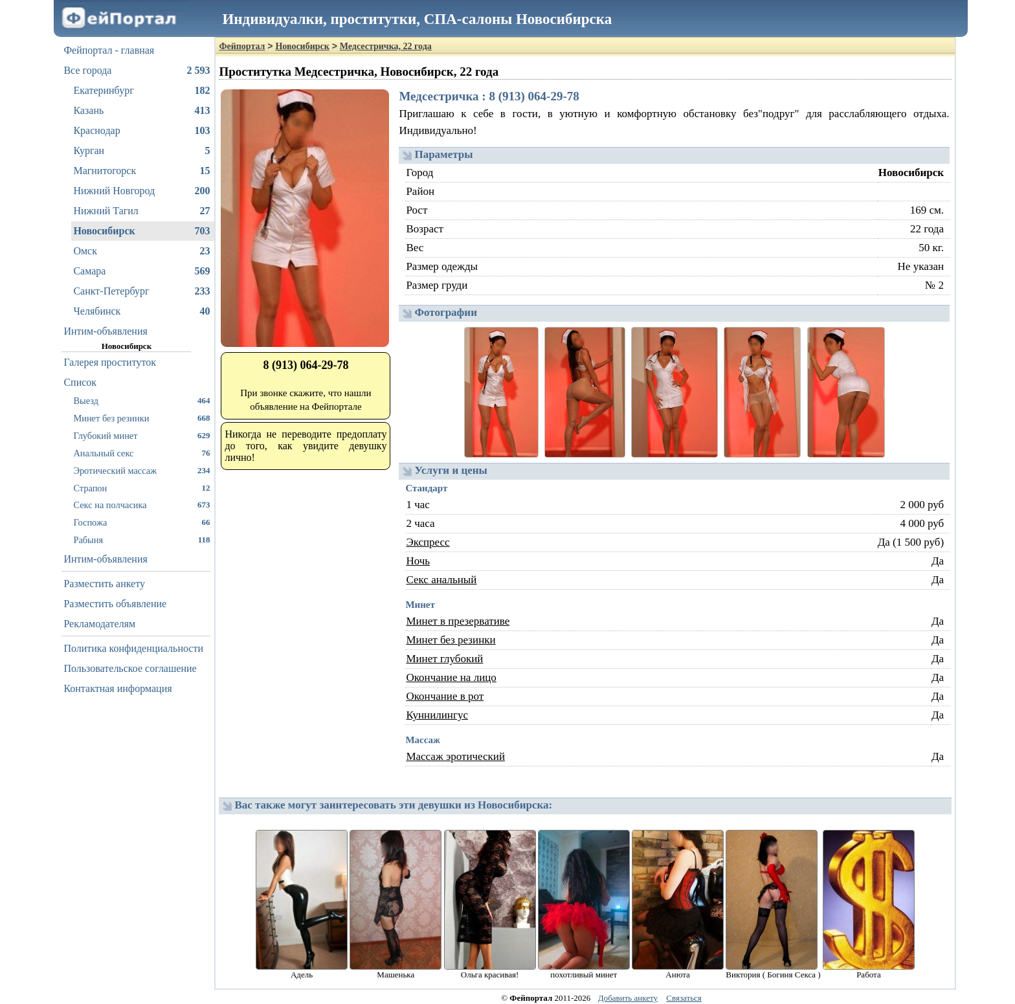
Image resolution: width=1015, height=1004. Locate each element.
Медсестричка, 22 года (386, 46)
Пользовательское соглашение (129, 668)
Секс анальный (441, 580)
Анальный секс (141, 452)
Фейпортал (242, 46)
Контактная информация (117, 688)
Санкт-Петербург (141, 291)
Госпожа (141, 522)
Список (79, 382)
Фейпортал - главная (108, 50)
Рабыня (141, 539)
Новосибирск (141, 231)
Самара (141, 271)
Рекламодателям (99, 623)
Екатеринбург (141, 90)
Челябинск (141, 311)
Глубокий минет (141, 435)
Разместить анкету (104, 583)
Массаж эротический (455, 756)
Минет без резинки (141, 417)
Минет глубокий (444, 659)
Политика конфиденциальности (133, 648)
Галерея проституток (109, 362)
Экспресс (427, 542)
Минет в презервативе (457, 621)
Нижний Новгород (141, 191)
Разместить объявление (114, 603)
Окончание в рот (445, 696)
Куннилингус (437, 715)
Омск (141, 251)
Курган (141, 151)
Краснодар (141, 130)
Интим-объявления (105, 331)
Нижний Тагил (141, 211)
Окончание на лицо (451, 677)
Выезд (141, 400)
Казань (141, 110)
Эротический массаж (141, 470)
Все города (136, 70)
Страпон (141, 487)
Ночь (418, 561)
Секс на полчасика (141, 504)
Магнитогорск (141, 171)
